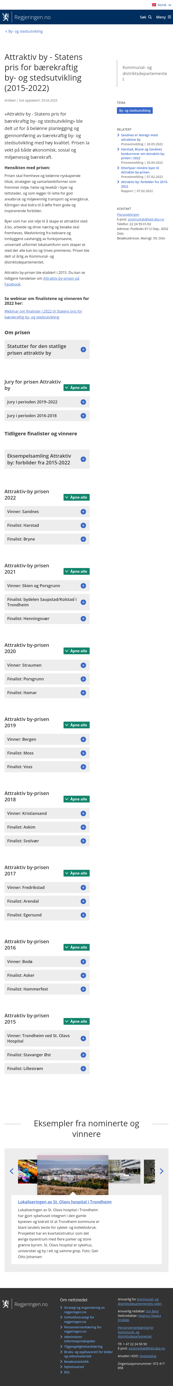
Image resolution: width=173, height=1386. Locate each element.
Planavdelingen (128, 214)
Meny (161, 17)
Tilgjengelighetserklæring (83, 1346)
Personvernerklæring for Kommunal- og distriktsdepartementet (136, 1331)
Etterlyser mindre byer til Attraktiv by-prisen (140, 170)
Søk (143, 17)
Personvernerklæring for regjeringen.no (83, 1329)
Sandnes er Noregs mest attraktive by (139, 137)
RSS (67, 1372)
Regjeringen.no (31, 17)
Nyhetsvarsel (74, 1367)
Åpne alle (78, 387)
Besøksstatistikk (76, 1361)
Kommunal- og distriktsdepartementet (145, 73)
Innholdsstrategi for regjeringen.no (79, 1319)
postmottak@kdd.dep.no (146, 219)
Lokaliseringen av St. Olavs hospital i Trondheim (65, 1201)
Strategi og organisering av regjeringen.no (84, 1309)
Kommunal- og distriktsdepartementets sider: (140, 1301)
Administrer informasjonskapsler (80, 1339)
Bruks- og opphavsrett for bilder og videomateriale (88, 1354)
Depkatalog (148, 1356)
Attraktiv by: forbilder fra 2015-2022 (144, 184)
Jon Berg (152, 1311)
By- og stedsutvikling (134, 110)
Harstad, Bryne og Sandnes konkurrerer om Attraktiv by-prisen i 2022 (143, 153)
